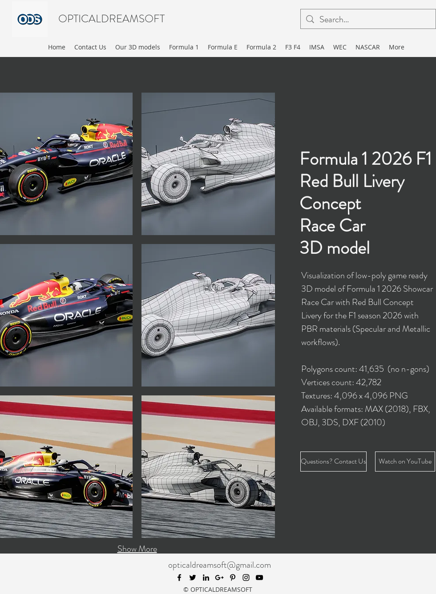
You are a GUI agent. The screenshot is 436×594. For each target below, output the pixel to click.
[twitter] (192, 577)
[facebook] (179, 577)
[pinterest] (232, 577)
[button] (208, 164)
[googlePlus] (219, 577)
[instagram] (246, 577)
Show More (137, 548)
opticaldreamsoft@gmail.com (219, 564)
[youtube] (259, 577)
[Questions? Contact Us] (333, 462)
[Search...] (368, 19)
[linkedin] (206, 577)
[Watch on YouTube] (405, 462)
